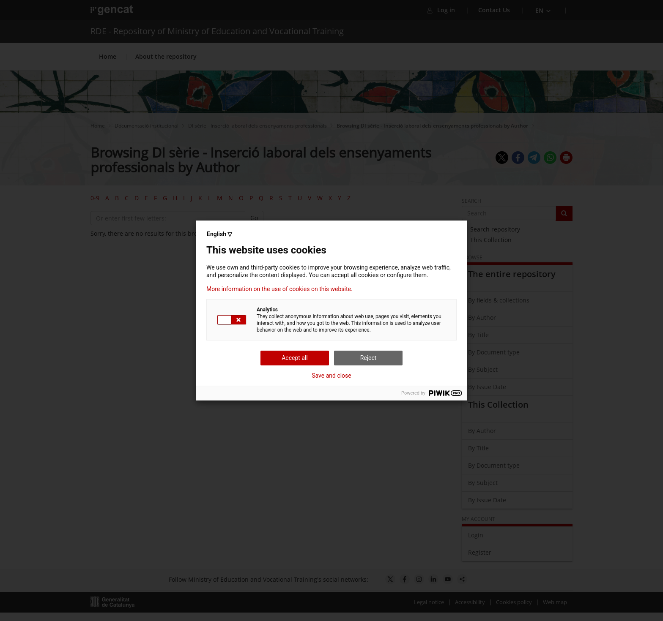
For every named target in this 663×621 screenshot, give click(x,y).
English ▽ (219, 234)
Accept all (295, 357)
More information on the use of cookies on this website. (279, 289)
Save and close (331, 375)
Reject (368, 357)
